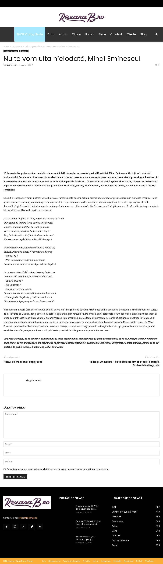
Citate (76, 34)
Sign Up (86, 561)
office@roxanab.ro (27, 517)
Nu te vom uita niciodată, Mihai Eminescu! (72, 58)
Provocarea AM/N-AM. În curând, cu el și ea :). (87, 507)
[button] (156, 34)
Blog (143, 34)
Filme (102, 34)
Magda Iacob (10, 65)
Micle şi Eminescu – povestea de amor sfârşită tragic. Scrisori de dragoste (124, 363)
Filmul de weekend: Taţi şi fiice (23, 362)
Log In (95, 561)
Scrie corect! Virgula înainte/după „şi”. (85, 538)
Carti (50, 34)
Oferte (131, 34)
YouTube (149, 561)
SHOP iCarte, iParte (29, 34)
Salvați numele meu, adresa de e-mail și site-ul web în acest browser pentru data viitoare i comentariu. (58, 469)
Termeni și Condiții (71, 561)
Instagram (105, 561)
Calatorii (116, 34)
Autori (63, 34)
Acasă (6, 46)
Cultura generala (32, 46)
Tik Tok (139, 561)
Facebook (128, 561)
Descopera (17, 46)
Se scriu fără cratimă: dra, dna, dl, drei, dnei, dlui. (88, 522)
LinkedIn (117, 561)
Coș (44, 561)
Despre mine (54, 561)
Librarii (89, 34)
